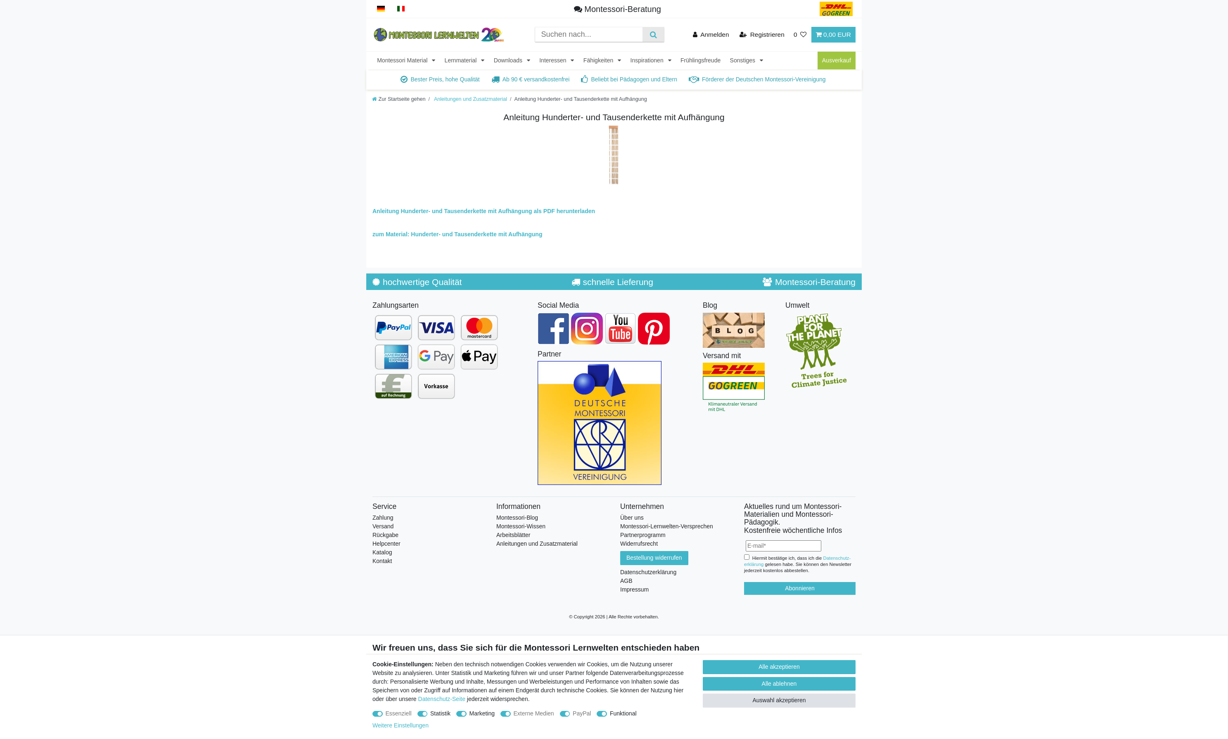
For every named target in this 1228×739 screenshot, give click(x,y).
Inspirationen (648, 60)
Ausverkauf (836, 60)
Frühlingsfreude (700, 60)
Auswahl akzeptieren (779, 700)
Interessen (553, 60)
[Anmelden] (711, 34)
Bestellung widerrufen (654, 557)
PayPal (582, 713)
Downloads (509, 60)
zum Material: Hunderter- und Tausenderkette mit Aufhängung (457, 234)
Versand (383, 526)
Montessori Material (403, 60)
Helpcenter (386, 543)
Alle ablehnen (779, 683)
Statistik (440, 713)
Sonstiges (743, 60)
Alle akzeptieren (779, 666)
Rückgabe (385, 535)
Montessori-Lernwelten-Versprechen (666, 526)
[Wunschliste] (800, 34)
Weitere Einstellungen (400, 725)
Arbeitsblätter (513, 535)
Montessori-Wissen (520, 526)
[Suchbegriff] (588, 34)
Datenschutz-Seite (441, 699)
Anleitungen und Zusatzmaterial (470, 99)
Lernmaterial (462, 60)
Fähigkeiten (599, 60)
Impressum (634, 589)
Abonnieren (800, 588)
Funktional (623, 713)
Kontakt (382, 561)
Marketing (482, 713)
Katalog (382, 552)
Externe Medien (534, 713)
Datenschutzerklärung (648, 572)
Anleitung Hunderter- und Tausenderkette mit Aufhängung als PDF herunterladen (483, 211)
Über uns (632, 517)
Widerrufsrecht (639, 543)
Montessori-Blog (517, 517)
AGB (626, 580)
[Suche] (653, 34)
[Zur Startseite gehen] (399, 99)
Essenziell (399, 713)
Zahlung (383, 517)
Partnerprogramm (643, 535)
